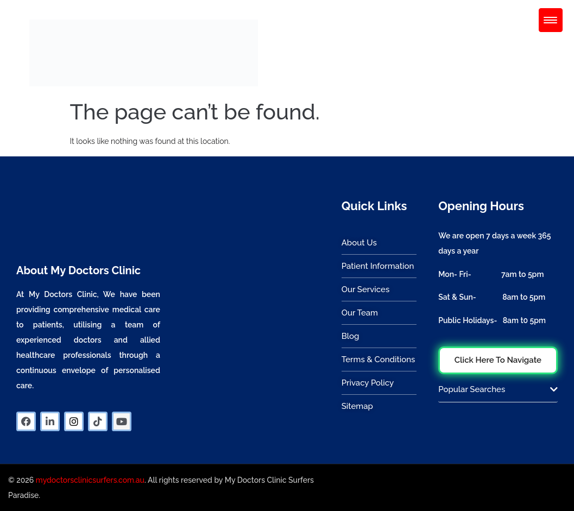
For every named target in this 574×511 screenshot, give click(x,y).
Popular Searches (471, 389)
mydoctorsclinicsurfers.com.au (90, 480)
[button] (497, 393)
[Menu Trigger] (551, 20)
